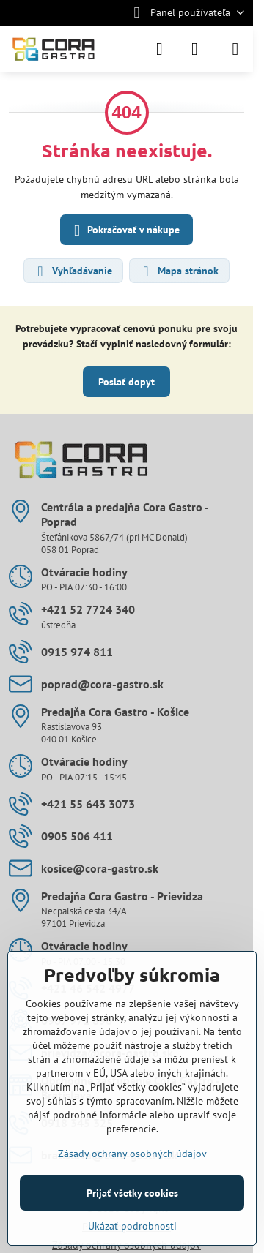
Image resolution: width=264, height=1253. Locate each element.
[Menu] (235, 49)
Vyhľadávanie (72, 271)
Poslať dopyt (126, 381)
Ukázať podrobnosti (132, 1226)
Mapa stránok (179, 271)
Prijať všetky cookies (132, 1193)
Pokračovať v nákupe (124, 230)
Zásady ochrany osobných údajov (132, 1153)
